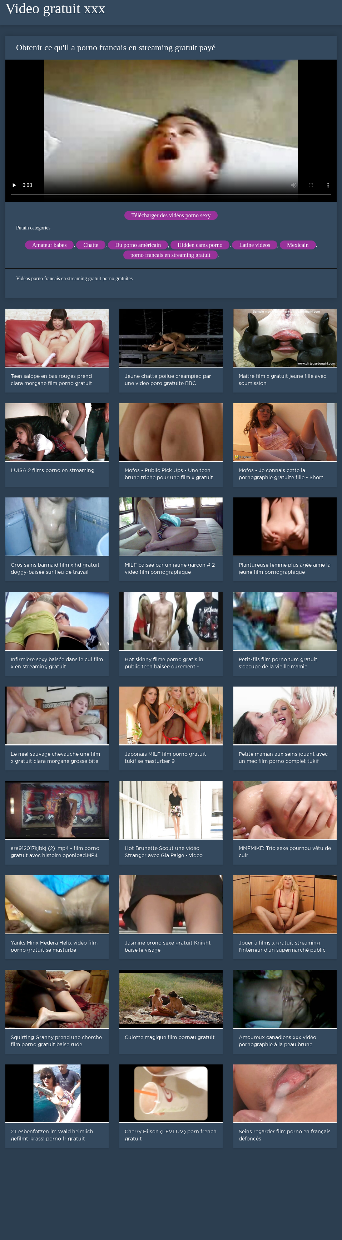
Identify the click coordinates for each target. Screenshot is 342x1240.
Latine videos (254, 245)
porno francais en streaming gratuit (170, 255)
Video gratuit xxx (55, 8)
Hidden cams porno (200, 245)
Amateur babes (49, 245)
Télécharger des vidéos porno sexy (171, 215)
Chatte (90, 245)
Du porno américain (138, 245)
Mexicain (297, 245)
